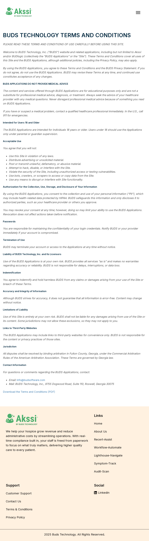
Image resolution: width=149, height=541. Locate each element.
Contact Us (13, 501)
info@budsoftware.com (31, 380)
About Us (100, 431)
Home (98, 423)
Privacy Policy (15, 517)
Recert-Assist (103, 439)
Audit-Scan (101, 471)
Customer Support (19, 493)
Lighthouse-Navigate (108, 455)
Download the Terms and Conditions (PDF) (29, 391)
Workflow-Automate (107, 447)
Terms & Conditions (19, 509)
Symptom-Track (105, 463)
